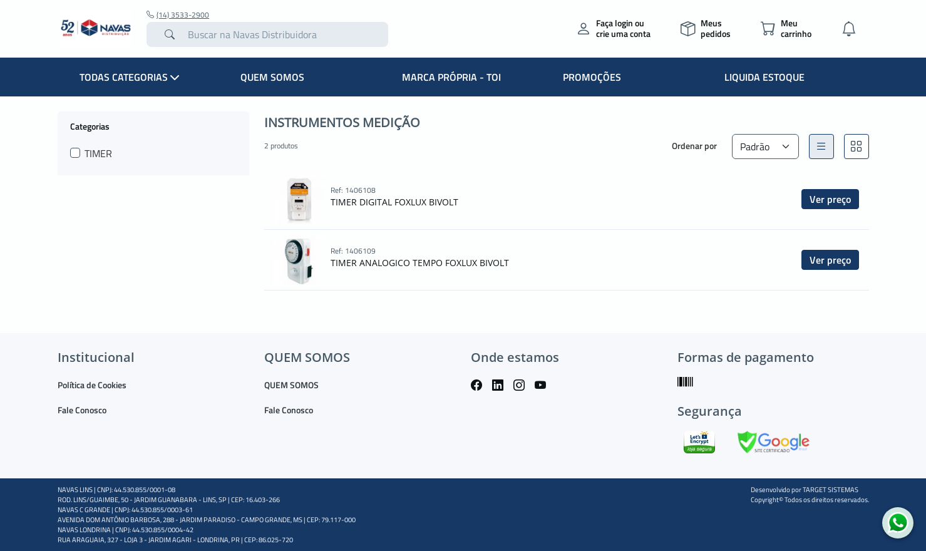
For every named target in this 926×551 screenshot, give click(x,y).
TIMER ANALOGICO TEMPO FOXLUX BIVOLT (420, 263)
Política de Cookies (92, 384)
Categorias (90, 126)
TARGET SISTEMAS (830, 490)
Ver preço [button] (830, 199)
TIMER (98, 153)
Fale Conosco (82, 409)
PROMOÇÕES (592, 77)
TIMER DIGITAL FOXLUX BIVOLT (394, 202)
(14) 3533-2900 (178, 15)
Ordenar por (694, 145)
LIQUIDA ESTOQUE (764, 77)
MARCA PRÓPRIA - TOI (451, 77)
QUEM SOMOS (272, 77)
